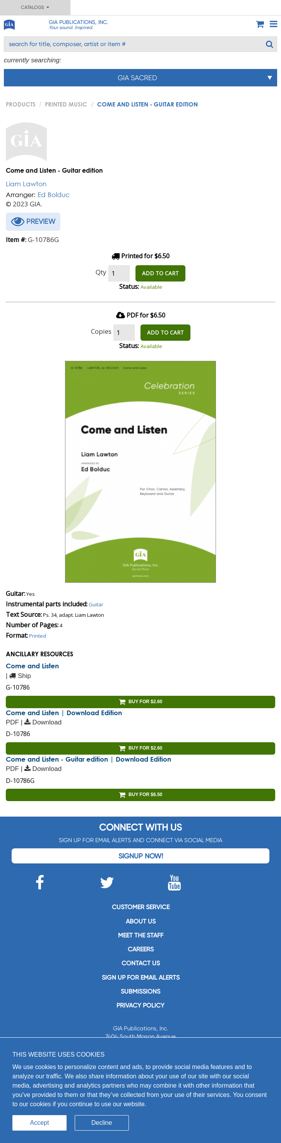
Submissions (140, 991)
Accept (39, 1122)
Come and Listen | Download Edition (64, 712)
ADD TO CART (160, 273)
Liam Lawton (26, 184)
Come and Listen (32, 665)
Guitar (96, 604)
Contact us (141, 963)
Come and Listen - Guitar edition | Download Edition (88, 759)
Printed (37, 635)
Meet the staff (140, 935)
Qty (101, 272)
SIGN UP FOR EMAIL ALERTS (141, 977)
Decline (101, 1122)
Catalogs (35, 7)
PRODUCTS (21, 104)
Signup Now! (140, 856)
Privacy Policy (140, 1005)
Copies (101, 331)
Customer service (141, 907)
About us (141, 921)
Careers (141, 949)
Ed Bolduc (54, 194)
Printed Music (66, 104)
